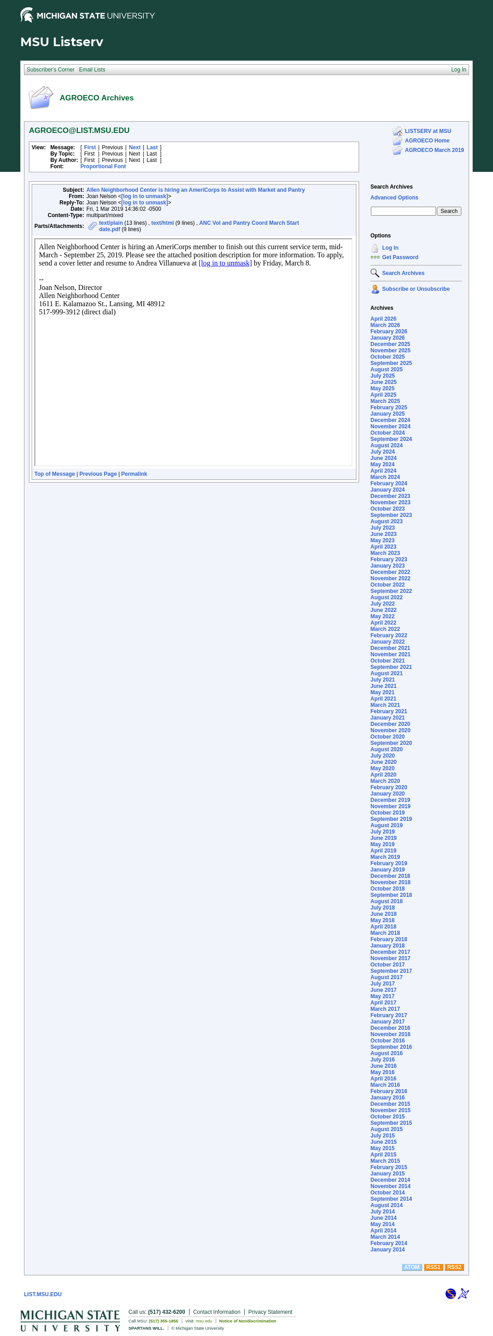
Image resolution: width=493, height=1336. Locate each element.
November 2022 (390, 578)
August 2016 (386, 1053)
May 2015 (382, 1148)
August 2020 (386, 749)
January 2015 (387, 1173)
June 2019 (383, 838)
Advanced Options (394, 197)
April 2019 (383, 851)
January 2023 (387, 566)
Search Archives (391, 187)
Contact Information (217, 1312)
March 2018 (385, 933)
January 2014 (387, 1249)
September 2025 (391, 363)
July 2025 (382, 376)
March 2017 (385, 1009)
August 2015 (386, 1129)
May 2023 (382, 540)
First (90, 147)
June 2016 (383, 1066)
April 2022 (383, 623)
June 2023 (383, 534)
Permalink (134, 474)
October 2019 (387, 813)
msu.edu (204, 1320)
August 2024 (386, 445)
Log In (390, 248)
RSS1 (434, 1267)
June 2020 (383, 762)
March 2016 (385, 1085)
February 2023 (388, 559)
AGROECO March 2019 (434, 150)
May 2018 (382, 920)
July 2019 (382, 832)
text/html (162, 223)
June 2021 (383, 686)
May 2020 (382, 768)
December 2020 (390, 724)
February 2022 (388, 635)
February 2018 (388, 939)
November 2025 (390, 350)
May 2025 (382, 388)
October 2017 (387, 965)
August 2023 (386, 521)
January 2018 (387, 946)
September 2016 (391, 1047)
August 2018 (386, 901)
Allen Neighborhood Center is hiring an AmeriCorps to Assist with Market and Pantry (195, 190)
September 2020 (391, 743)
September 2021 (391, 667)
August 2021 (386, 673)
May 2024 (382, 464)
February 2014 (388, 1243)
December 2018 (390, 876)
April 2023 (383, 547)
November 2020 (390, 730)
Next (135, 147)
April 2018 (383, 927)
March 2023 (385, 553)
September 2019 (391, 819)
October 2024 (387, 433)
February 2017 (388, 1015)
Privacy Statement (270, 1312)
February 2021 (388, 711)
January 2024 (387, 490)
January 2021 (387, 718)
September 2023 (391, 515)
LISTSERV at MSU (428, 131)
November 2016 (390, 1034)
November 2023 (390, 502)
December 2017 (390, 952)
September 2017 (391, 971)
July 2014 (382, 1211)
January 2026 (387, 338)
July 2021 (382, 680)
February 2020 (388, 787)
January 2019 (387, 870)
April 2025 (383, 395)
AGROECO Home (427, 140)
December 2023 (390, 496)
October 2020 (387, 737)
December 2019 (390, 800)
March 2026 (385, 325)
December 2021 (390, 648)
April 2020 (383, 775)
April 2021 (383, 699)
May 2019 (382, 844)
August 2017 (386, 977)
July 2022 (382, 604)
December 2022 (390, 572)
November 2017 (390, 958)
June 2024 (383, 458)
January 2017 (387, 1022)
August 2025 (386, 369)
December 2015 (390, 1104)
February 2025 (388, 407)
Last (152, 147)
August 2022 (386, 597)
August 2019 (386, 825)
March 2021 (385, 705)
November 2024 (390, 426)
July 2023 (382, 528)
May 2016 (382, 1072)
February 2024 (388, 483)
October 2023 (387, 509)
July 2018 (382, 908)
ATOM (411, 1267)
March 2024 (385, 477)
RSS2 (454, 1267)
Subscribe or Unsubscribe (416, 289)
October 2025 (387, 357)
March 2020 (385, 781)
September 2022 (391, 591)
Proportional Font (103, 166)
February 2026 (388, 331)
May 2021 (382, 692)
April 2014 (383, 1230)
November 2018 (390, 882)
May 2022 (382, 616)
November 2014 (390, 1186)
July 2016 (382, 1059)
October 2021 (387, 661)
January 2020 (387, 794)
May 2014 (382, 1224)
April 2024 (383, 471)
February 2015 (388, 1167)
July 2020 (382, 756)
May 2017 (382, 996)
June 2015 (383, 1142)
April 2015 (383, 1154)
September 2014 (391, 1199)
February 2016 (388, 1091)
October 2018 (387, 889)
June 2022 (383, 610)
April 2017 (383, 1003)
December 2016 (390, 1028)
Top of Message (54, 474)
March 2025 (385, 401)
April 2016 (383, 1078)
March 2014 (385, 1237)
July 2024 (382, 452)
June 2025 (383, 382)
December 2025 (390, 344)
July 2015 (382, 1135)
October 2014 (387, 1192)
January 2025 (387, 414)
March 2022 (385, 629)
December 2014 (390, 1180)
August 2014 (386, 1205)
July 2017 (382, 984)
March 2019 (385, 857)
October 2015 (387, 1116)
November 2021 (390, 654)
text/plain (111, 223)
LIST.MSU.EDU (43, 1294)
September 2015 (391, 1123)
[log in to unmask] (144, 196)
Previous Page (98, 474)
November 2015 (390, 1110)
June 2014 (383, 1218)
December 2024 (390, 420)
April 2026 (383, 319)
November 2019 (390, 806)
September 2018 (391, 895)
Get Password (400, 257)
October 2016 (387, 1041)
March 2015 (385, 1161)
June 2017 (383, 990)
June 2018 (383, 914)
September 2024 (391, 439)
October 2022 (387, 585)
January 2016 (387, 1097)
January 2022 (387, 642)
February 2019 (388, 863)
